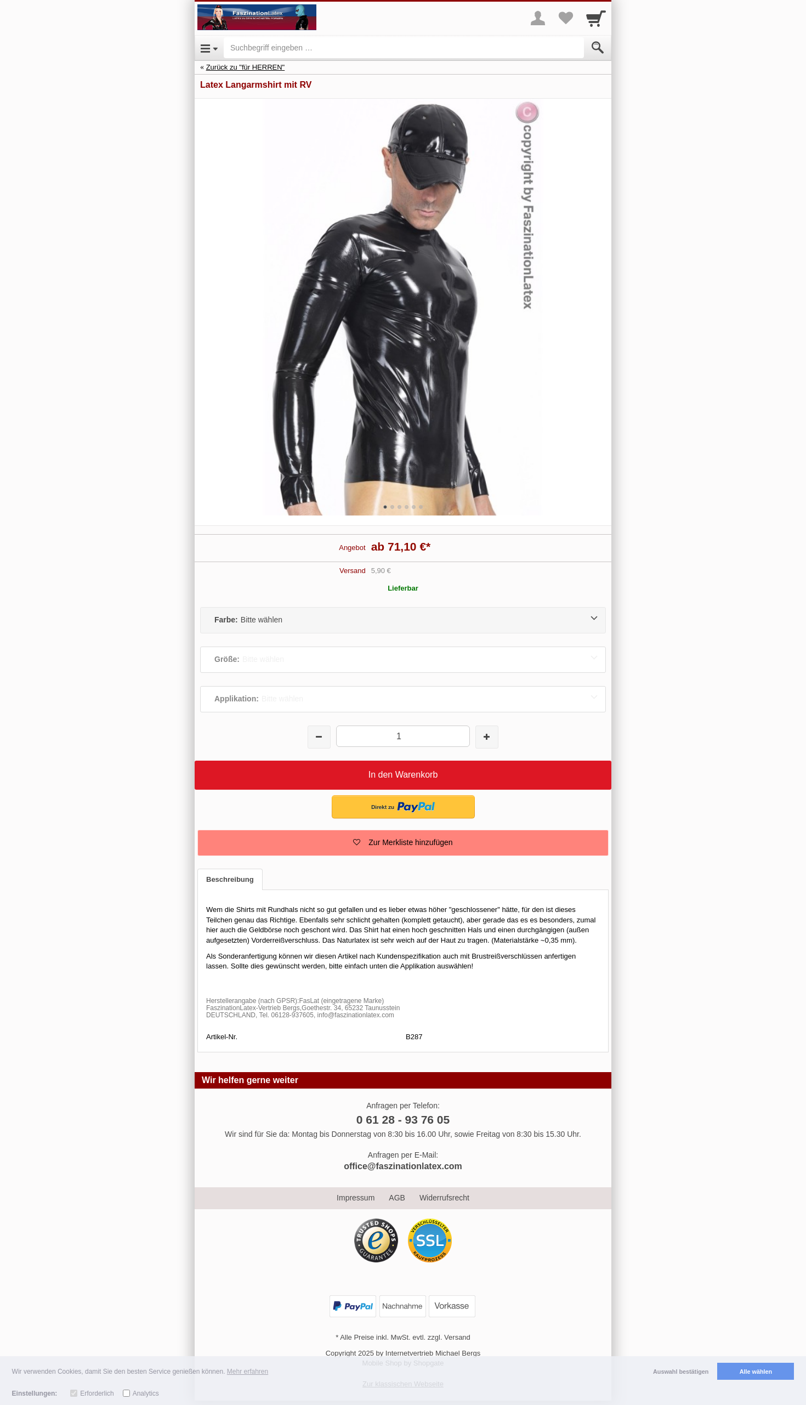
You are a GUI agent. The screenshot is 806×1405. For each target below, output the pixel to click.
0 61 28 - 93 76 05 (403, 1119)
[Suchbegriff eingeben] (404, 47)
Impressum (355, 1197)
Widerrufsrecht (444, 1197)
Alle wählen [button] (756, 1371)
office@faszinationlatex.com (403, 1166)
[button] (403, 843)
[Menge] (402, 736)
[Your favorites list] (565, 18)
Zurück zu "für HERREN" (245, 67)
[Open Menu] (209, 48)
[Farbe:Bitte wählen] (403, 620)
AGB (397, 1197)
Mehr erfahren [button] (247, 1371)
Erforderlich (96, 1393)
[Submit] (598, 48)
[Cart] (596, 18)
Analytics (146, 1393)
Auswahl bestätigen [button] (680, 1371)
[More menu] (537, 18)
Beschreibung (230, 879)
